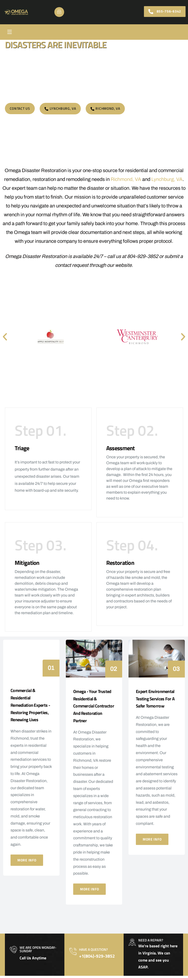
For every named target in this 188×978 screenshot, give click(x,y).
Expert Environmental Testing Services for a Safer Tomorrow (155, 700)
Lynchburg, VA (167, 179)
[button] (5, 337)
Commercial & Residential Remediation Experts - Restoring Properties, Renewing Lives (30, 707)
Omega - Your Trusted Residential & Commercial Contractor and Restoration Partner (93, 708)
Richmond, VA (125, 179)
